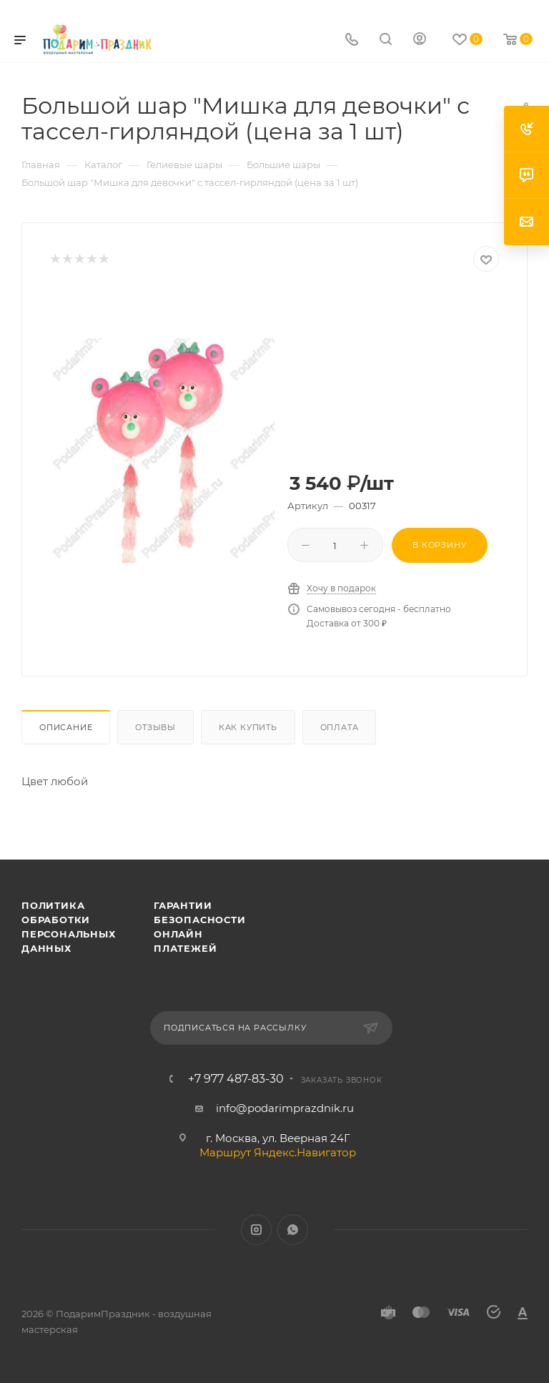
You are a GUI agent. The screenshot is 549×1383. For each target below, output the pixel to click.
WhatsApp (292, 1229)
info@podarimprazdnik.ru (285, 1108)
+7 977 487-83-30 (236, 1079)
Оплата (339, 727)
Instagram (256, 1229)
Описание (65, 727)
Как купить (248, 727)
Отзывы (155, 727)
